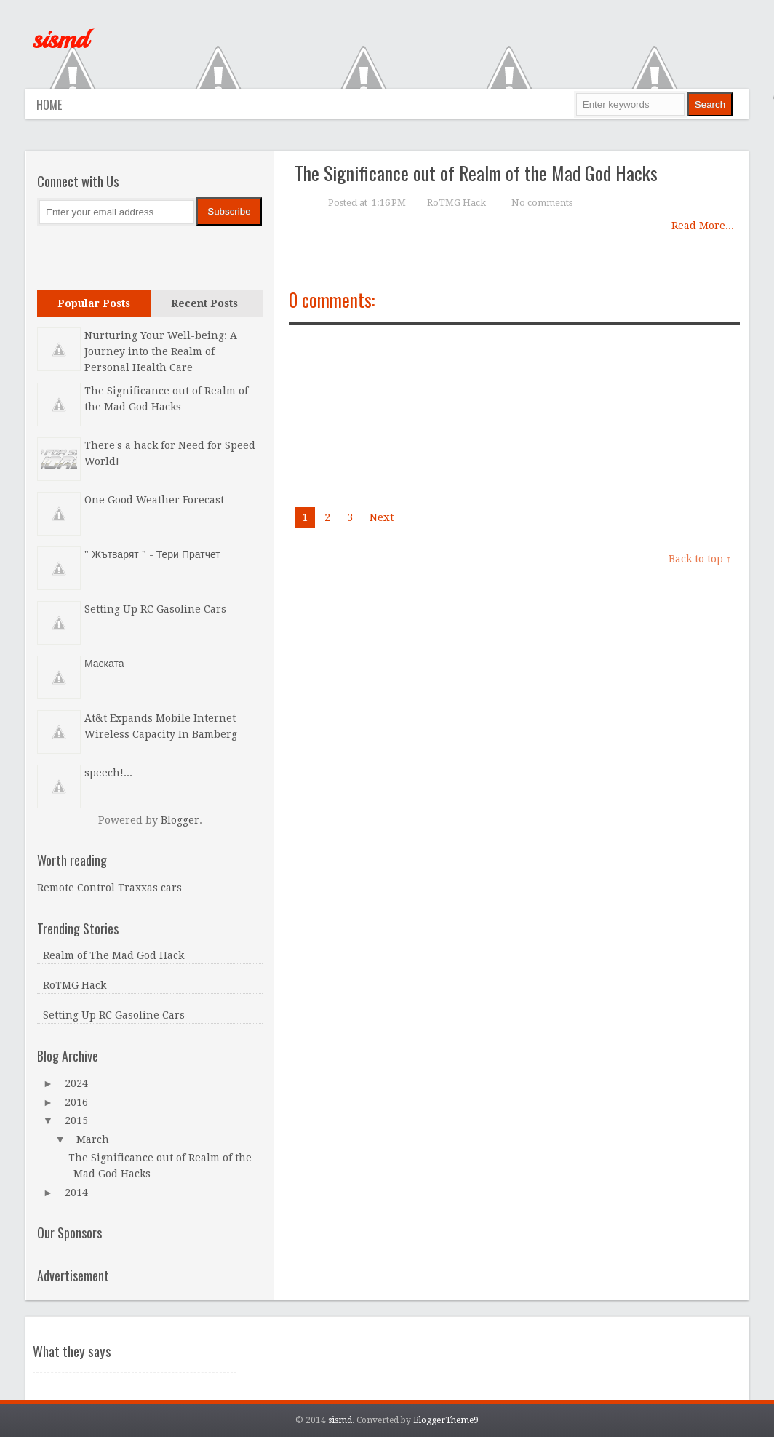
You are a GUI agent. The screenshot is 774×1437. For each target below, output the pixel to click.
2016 (76, 1102)
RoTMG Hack (456, 202)
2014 (76, 1192)
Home (49, 105)
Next (382, 517)
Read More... (702, 225)
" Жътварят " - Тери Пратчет (152, 554)
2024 (76, 1083)
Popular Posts (93, 303)
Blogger (180, 820)
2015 (76, 1120)
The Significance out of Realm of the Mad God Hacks (476, 173)
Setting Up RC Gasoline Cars (155, 609)
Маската (104, 663)
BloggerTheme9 (446, 1420)
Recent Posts (204, 303)
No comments (541, 202)
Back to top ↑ (700, 559)
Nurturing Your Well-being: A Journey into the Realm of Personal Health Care (160, 351)
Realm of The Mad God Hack (113, 955)
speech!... (108, 773)
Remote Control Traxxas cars (109, 887)
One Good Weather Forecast (154, 500)
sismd (60, 39)
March (92, 1139)
